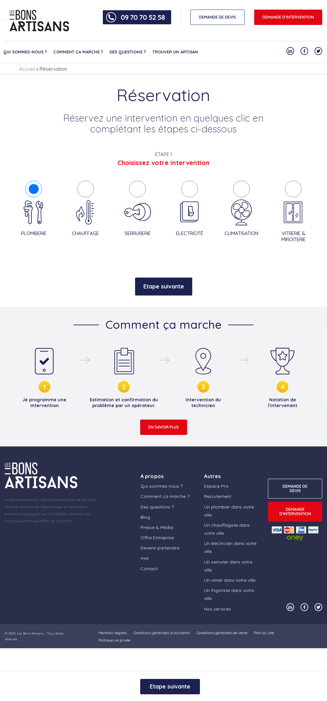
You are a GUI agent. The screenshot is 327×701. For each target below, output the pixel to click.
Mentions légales (112, 632)
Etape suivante (163, 286)
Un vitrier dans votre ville (229, 580)
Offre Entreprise (157, 537)
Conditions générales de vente (221, 632)
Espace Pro (216, 486)
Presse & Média (157, 527)
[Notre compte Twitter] (318, 51)
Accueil (27, 69)
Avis (145, 558)
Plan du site (264, 632)
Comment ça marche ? (78, 51)
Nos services (217, 609)
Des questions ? (128, 51)
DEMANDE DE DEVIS (217, 17)
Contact (149, 568)
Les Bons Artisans (30, 633)
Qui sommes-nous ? (25, 51)
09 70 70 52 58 (143, 17)
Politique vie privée (114, 640)
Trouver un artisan (175, 51)
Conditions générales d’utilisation (161, 632)
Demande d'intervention (288, 17)
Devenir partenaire (160, 548)
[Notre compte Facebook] (304, 51)
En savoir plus (163, 427)
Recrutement (217, 496)
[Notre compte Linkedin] (290, 51)
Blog (145, 517)
